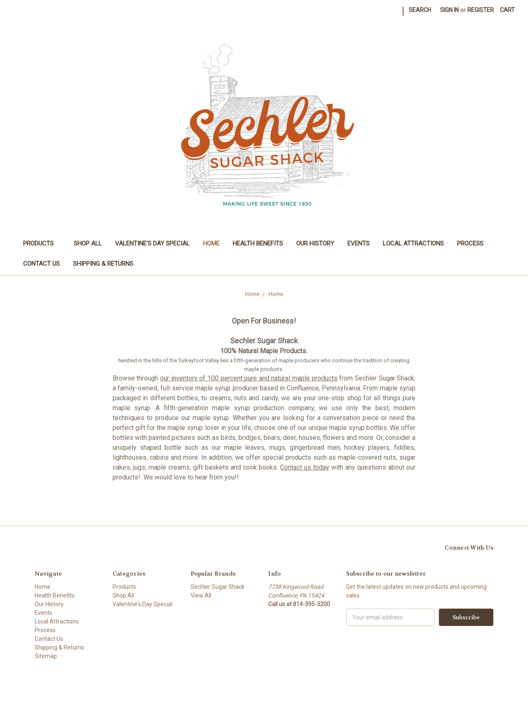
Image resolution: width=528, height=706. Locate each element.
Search (420, 10)
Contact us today (304, 467)
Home (211, 243)
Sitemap (46, 656)
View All (201, 595)
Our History (315, 243)
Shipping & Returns (103, 263)
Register (480, 10)
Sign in (449, 10)
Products (42, 243)
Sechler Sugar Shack (218, 586)
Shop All (88, 243)
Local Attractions (413, 243)
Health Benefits (258, 243)
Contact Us (41, 263)
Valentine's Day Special (152, 243)
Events (358, 243)
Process (470, 243)
